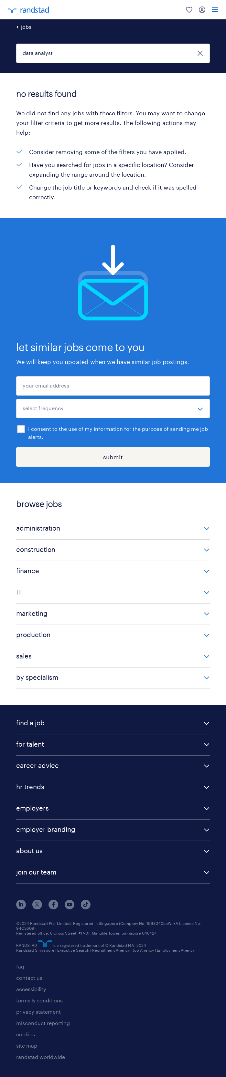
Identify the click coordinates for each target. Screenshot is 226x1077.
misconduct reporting (43, 1023)
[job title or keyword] (113, 53)
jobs (26, 27)
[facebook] (53, 907)
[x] (37, 907)
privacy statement (38, 1012)
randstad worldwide (40, 1057)
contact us (29, 978)
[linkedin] (21, 907)
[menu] (215, 10)
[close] (200, 53)
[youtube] (69, 907)
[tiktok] (86, 907)
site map (26, 1045)
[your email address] (113, 386)
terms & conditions (39, 1000)
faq (20, 966)
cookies (25, 1034)
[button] (113, 528)
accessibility (31, 989)
